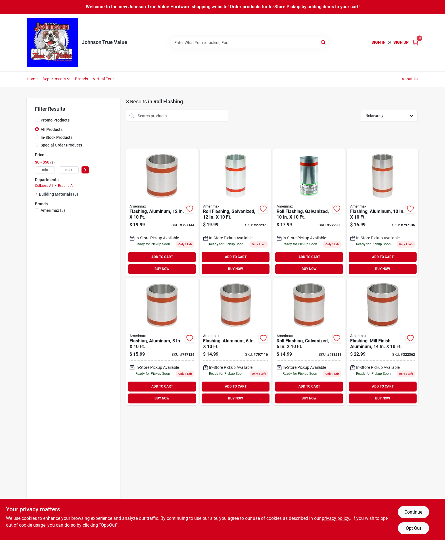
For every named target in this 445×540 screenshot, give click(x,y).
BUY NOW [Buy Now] (162, 269)
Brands (81, 79)
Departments (54, 79)
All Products (51, 129)
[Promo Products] (37, 120)
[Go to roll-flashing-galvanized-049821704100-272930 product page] (309, 212)
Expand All (66, 186)
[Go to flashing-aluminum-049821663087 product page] (162, 341)
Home (32, 79)
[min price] (45, 169)
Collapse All (44, 186)
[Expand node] (37, 194)
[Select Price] (85, 169)
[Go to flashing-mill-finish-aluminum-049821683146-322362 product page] (382, 341)
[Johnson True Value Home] (52, 42)
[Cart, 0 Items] (415, 42)
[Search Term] (249, 42)
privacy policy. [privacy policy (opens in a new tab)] (336, 518)
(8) (53, 210)
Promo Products (55, 120)
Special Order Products (61, 145)
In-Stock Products (56, 137)
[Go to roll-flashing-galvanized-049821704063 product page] (309, 341)
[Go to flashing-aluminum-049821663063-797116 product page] (235, 341)
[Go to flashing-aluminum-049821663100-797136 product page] (382, 212)
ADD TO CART (162, 257)
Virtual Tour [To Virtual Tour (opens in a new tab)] (103, 79)
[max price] (69, 169)
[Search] (323, 42)
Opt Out (413, 528)
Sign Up (401, 42)
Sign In (378, 42)
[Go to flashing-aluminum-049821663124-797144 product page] (162, 212)
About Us (410, 79)
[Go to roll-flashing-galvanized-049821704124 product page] (235, 212)
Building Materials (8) (58, 194)
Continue (413, 512)
